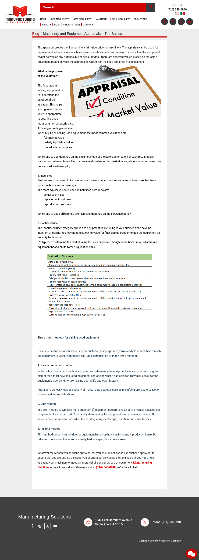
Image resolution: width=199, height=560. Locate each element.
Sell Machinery (121, 19)
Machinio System (148, 540)
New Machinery (82, 19)
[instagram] (172, 21)
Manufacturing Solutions (44, 517)
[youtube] (189, 21)
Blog (57, 25)
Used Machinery (59, 19)
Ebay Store (140, 19)
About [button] (45, 25)
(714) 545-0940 (177, 9)
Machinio (175, 540)
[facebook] (164, 21)
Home (43, 19)
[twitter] (181, 21)
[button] (60, 19)
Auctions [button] (101, 19)
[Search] (93, 7)
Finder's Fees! (71, 25)
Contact (88, 25)
